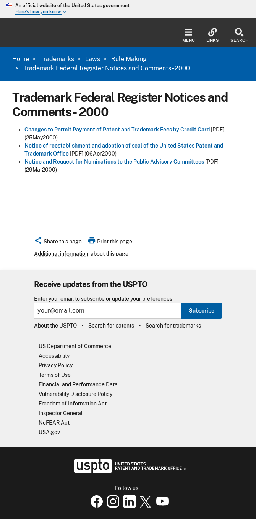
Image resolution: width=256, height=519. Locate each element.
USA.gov (49, 432)
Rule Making (129, 59)
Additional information (61, 254)
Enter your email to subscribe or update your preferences (103, 299)
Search (239, 35)
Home (20, 59)
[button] (58, 243)
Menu (188, 35)
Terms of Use (55, 375)
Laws (92, 59)
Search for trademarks (173, 326)
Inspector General (61, 413)
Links (212, 35)
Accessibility (54, 356)
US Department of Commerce (75, 346)
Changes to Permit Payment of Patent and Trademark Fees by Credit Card (117, 130)
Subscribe (201, 311)
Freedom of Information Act (73, 404)
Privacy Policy (56, 365)
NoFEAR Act (54, 423)
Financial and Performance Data (78, 384)
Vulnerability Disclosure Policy (75, 394)
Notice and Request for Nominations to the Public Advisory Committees (114, 162)
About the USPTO (55, 326)
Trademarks (57, 59)
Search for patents (111, 326)
